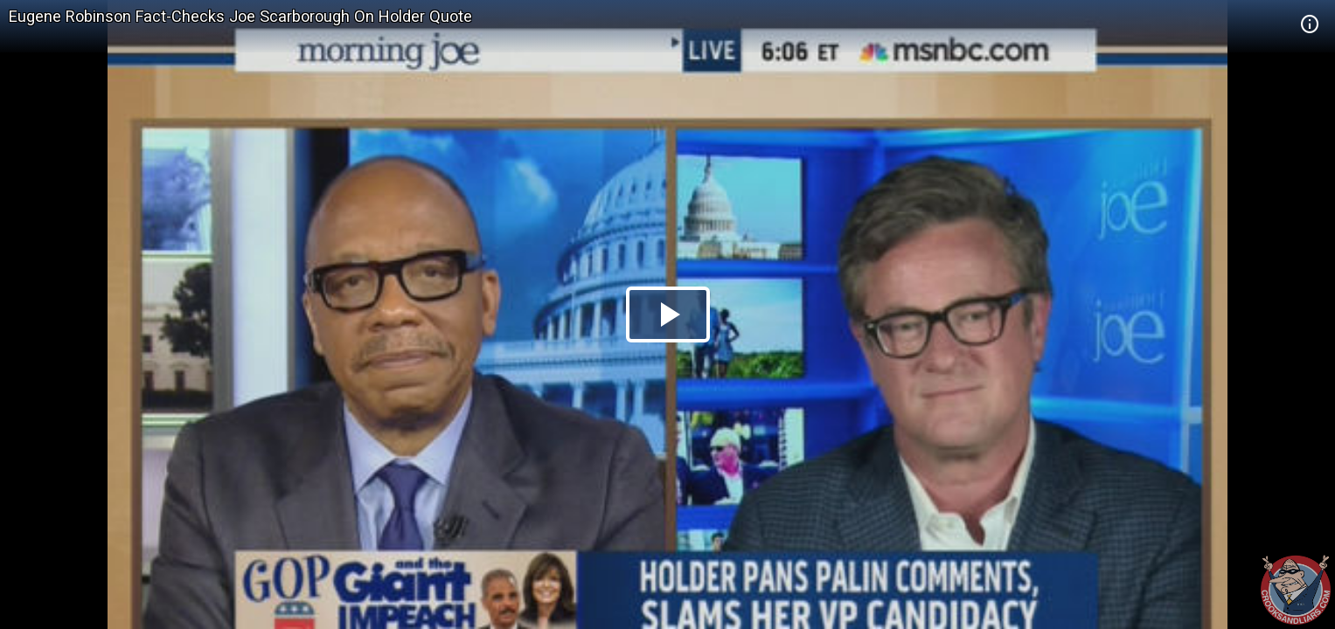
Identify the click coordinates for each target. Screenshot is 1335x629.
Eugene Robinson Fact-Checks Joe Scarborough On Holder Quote (240, 16)
